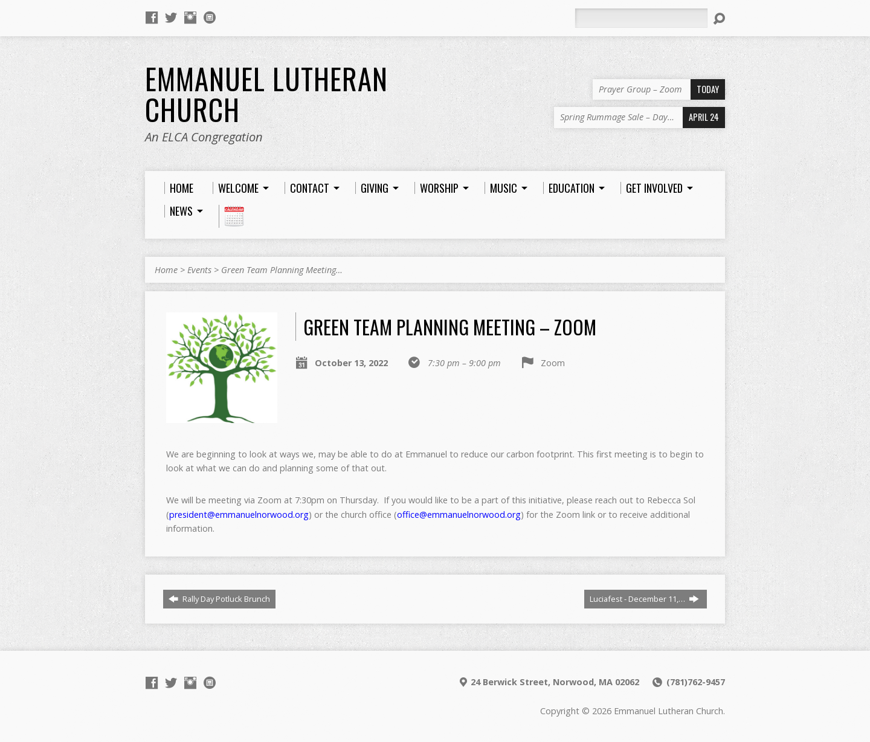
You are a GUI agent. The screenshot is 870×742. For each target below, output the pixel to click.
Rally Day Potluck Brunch (219, 598)
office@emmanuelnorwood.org (459, 514)
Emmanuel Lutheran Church (266, 94)
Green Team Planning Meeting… (282, 270)
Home (166, 270)
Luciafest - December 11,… (644, 598)
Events (199, 270)
